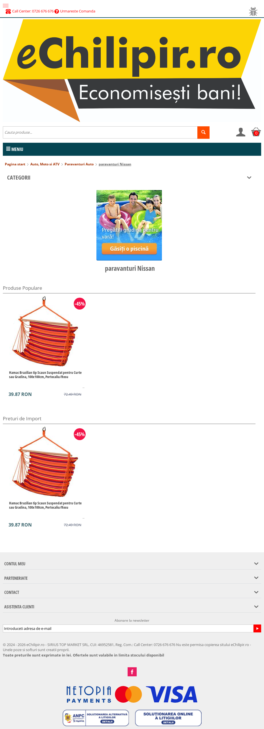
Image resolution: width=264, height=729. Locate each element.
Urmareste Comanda (74, 11)
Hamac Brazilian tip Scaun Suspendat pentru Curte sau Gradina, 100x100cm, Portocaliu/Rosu (45, 374)
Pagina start (15, 164)
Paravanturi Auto (79, 164)
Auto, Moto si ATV (45, 164)
